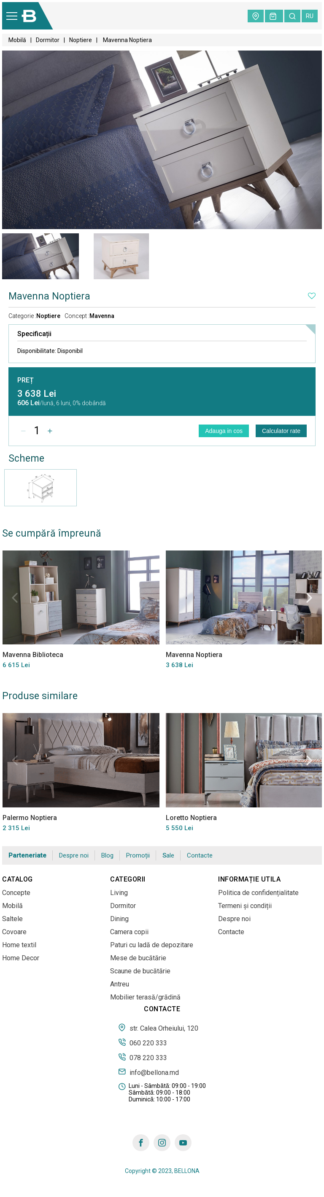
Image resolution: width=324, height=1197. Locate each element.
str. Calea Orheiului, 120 (158, 1027)
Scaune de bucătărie (140, 971)
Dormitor (47, 40)
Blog (107, 855)
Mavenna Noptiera (193, 655)
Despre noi (74, 855)
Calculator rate (281, 431)
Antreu (119, 984)
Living (119, 893)
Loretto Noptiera (190, 817)
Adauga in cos (224, 431)
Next (309, 597)
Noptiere (80, 40)
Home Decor (20, 958)
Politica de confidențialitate (258, 893)
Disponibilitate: (50, 350)
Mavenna (101, 316)
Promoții (138, 855)
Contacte (200, 855)
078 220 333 (142, 1057)
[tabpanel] (40, 256)
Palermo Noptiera (29, 817)
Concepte (16, 893)
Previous (14, 597)
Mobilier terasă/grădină (145, 997)
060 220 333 (142, 1042)
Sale (168, 855)
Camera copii (129, 932)
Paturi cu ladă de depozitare (151, 945)
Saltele (12, 919)
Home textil (19, 945)
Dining (119, 919)
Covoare (14, 932)
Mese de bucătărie (138, 958)
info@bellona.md (148, 1072)
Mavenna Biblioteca (32, 655)
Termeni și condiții (245, 906)
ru (309, 16)
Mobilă (17, 40)
